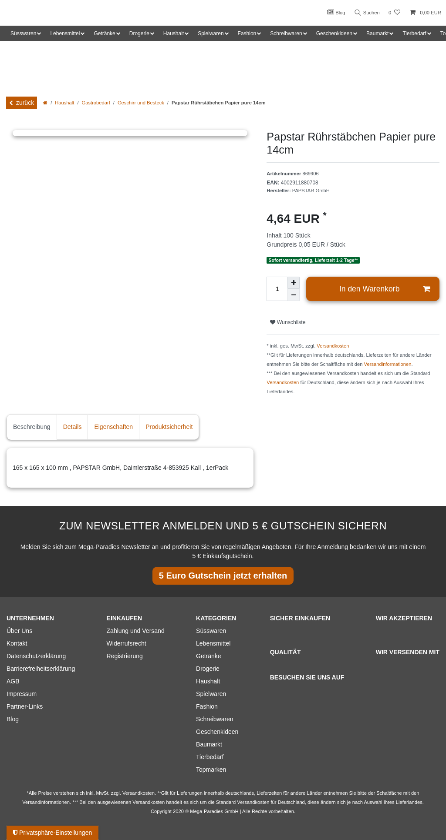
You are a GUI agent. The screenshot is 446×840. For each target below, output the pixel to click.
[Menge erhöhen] (293, 283)
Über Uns (19, 630)
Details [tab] (72, 426)
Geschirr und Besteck (141, 102)
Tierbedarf (209, 756)
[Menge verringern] (293, 295)
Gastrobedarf (96, 102)
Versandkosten (333, 345)
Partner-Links (25, 706)
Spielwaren (211, 693)
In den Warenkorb (384, 289)
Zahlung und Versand (136, 630)
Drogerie (208, 668)
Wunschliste (287, 322)
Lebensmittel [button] (65, 33)
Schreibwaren (214, 719)
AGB (13, 681)
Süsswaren (211, 630)
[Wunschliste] (394, 13)
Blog (334, 12)
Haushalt (64, 102)
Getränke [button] (104, 33)
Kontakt (17, 643)
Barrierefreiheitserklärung (41, 668)
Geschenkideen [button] (334, 33)
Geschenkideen (217, 731)
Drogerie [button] (139, 33)
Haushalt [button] (173, 33)
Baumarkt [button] (377, 33)
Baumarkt (209, 744)
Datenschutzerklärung (36, 656)
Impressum (22, 693)
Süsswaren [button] (23, 33)
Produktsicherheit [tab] (169, 426)
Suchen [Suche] (366, 13)
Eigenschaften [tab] (113, 426)
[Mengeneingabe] (277, 289)
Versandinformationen (388, 364)
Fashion (207, 706)
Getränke (208, 656)
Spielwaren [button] (210, 33)
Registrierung (125, 656)
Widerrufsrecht (126, 643)
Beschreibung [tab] (32, 426)
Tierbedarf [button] (414, 33)
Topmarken (211, 769)
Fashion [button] (247, 33)
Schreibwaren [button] (286, 33)
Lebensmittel (213, 643)
